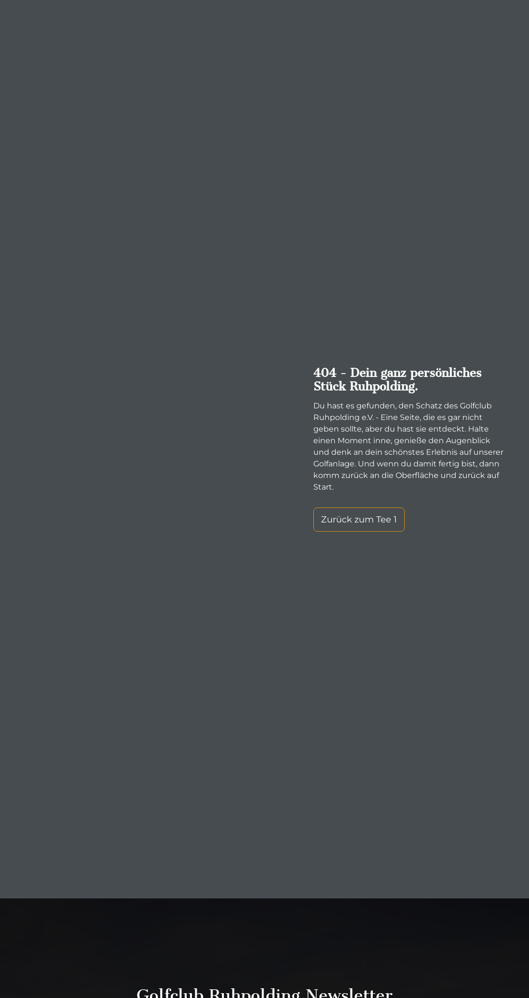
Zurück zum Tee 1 (359, 519)
